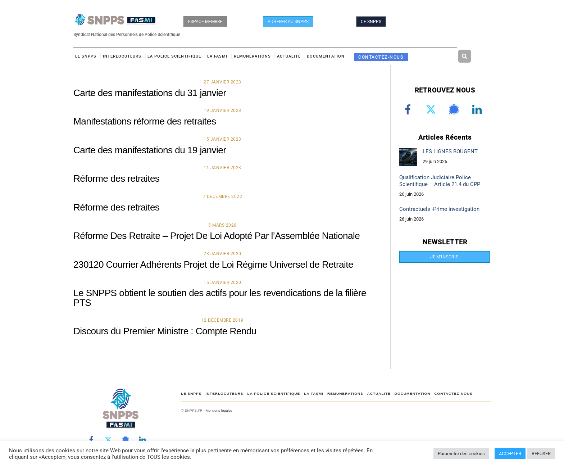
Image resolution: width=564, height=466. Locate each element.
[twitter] (432, 110)
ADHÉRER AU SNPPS (288, 21)
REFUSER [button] (541, 453)
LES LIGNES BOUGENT (450, 152)
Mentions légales (219, 411)
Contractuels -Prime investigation (439, 210)
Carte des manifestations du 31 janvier (149, 94)
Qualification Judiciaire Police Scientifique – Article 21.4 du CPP (439, 182)
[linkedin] (478, 110)
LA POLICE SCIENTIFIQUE (174, 57)
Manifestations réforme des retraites (144, 122)
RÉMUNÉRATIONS (252, 57)
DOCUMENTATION (326, 57)
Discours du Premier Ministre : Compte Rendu (164, 332)
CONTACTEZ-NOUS (380, 58)
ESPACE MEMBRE (205, 21)
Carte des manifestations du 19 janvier (149, 151)
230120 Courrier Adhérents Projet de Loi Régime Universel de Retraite (213, 265)
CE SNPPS (371, 21)
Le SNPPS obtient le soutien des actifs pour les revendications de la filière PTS (219, 299)
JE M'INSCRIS (444, 258)
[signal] (455, 110)
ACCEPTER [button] (510, 453)
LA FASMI (217, 57)
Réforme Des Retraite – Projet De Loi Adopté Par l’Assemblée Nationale (216, 236)
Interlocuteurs (122, 57)
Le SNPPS (85, 57)
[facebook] (409, 110)
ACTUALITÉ (289, 57)
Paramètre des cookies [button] (461, 453)
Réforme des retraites (116, 179)
